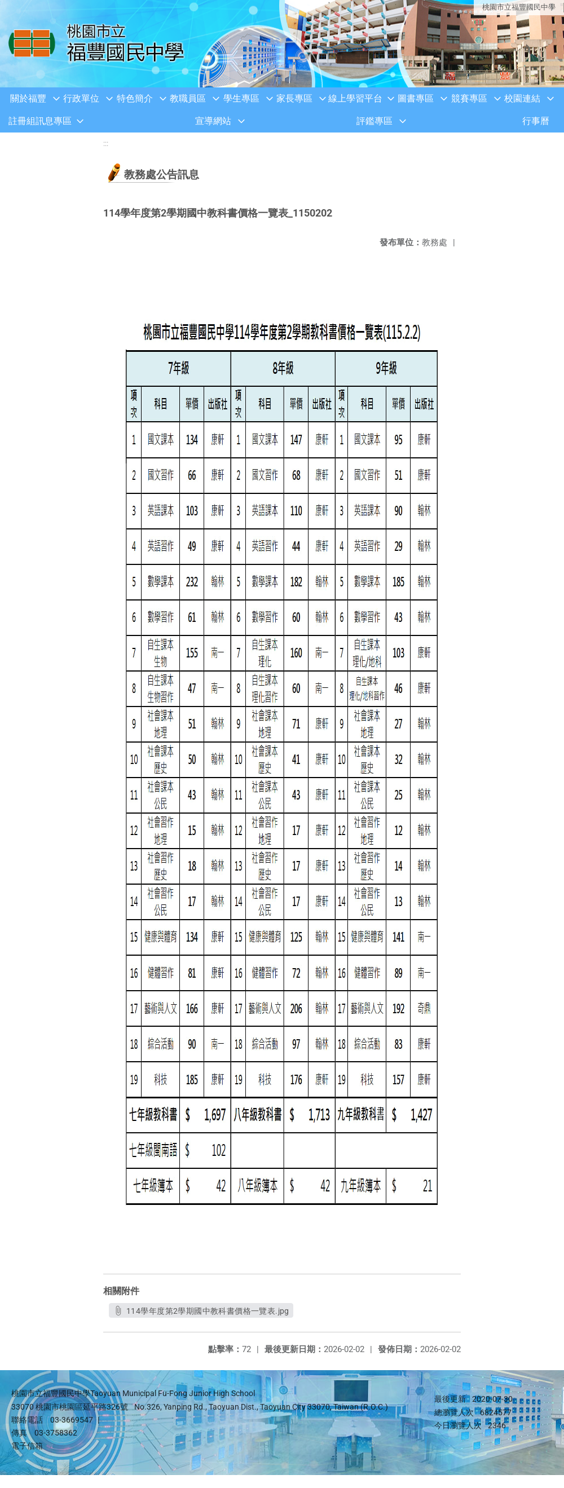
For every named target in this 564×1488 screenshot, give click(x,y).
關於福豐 (28, 98)
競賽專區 (469, 98)
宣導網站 (213, 121)
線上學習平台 (355, 98)
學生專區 (241, 98)
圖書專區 (416, 98)
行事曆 (535, 121)
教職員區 (188, 98)
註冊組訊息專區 (40, 121)
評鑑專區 (374, 121)
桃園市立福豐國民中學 (519, 7)
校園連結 (522, 98)
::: (105, 143)
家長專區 (294, 98)
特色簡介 (135, 98)
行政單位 (81, 98)
